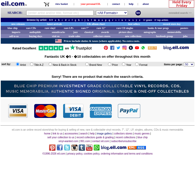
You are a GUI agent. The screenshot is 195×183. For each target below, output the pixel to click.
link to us (57, 133)
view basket (61, 4)
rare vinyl (50, 28)
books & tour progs (158, 28)
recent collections (125, 137)
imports (16, 32)
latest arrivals (54, 24)
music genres (141, 133)
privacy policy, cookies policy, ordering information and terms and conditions (109, 153)
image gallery (104, 133)
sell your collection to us (60, 137)
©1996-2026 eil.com (53, 153)
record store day (172, 24)
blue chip (13, 28)
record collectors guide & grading (95, 137)
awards (105, 32)
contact (116, 4)
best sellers (134, 24)
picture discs (125, 32)
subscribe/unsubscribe (124, 141)
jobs (185, 36)
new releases (18, 24)
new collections (133, 36)
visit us (56, 36)
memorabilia (174, 32)
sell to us (14, 36)
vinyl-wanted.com (68, 141)
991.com (85, 141)
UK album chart (96, 24)
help (131, 4)
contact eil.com (100, 141)
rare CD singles (124, 28)
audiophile (35, 32)
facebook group (164, 36)
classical (88, 32)
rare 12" (101, 28)
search (84, 133)
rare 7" (85, 28)
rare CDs (31, 28)
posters (184, 28)
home (47, 133)
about (146, 4)
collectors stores (101, 36)
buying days (35, 36)
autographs (150, 32)
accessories (71, 133)
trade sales (74, 36)
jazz (75, 32)
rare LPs (68, 28)
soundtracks (58, 32)
